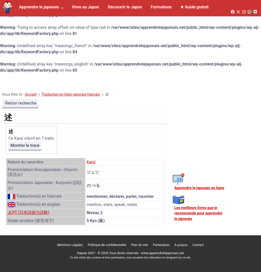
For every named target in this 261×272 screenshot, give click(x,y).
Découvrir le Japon (125, 7)
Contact (198, 245)
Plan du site (139, 245)
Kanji (91, 162)
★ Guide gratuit (194, 7)
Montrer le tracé (25, 145)
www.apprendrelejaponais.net (162, 253)
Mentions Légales (70, 245)
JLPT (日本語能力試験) (28, 212)
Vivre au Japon (85, 7)
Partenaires (161, 245)
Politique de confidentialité (107, 245)
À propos (181, 245)
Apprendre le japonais (39, 7)
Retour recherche (20, 103)
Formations (161, 7)
